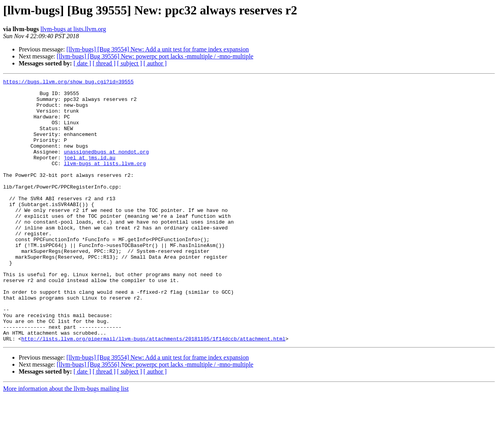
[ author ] (155, 63)
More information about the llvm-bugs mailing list (66, 441)
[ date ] (82, 63)
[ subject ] (129, 63)
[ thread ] (104, 63)
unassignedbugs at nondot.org (106, 166)
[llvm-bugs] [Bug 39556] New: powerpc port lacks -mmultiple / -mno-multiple (155, 56)
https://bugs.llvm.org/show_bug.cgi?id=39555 (68, 82)
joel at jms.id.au (90, 173)
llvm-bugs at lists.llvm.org (73, 29)
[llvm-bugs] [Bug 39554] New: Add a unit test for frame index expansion (158, 49)
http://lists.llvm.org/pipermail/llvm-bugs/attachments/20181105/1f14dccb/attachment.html (153, 391)
